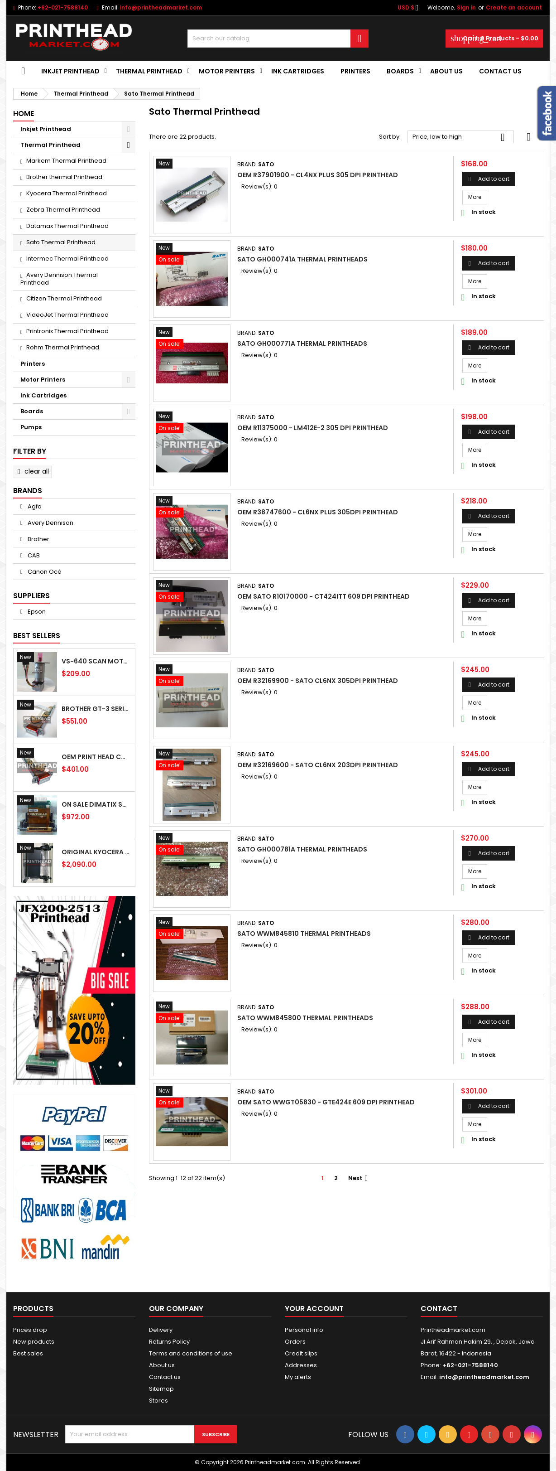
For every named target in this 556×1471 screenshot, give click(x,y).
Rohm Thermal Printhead (62, 347)
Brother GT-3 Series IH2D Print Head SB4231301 (96, 708)
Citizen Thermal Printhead (64, 298)
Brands (27, 490)
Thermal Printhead (149, 71)
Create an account (514, 7)
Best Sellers (36, 635)
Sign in (466, 7)
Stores (158, 1400)
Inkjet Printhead (70, 71)
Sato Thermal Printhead (61, 242)
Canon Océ (44, 571)
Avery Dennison (49, 522)
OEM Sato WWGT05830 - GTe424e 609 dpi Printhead (326, 1102)
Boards (400, 71)
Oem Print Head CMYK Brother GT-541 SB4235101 (96, 756)
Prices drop (30, 1330)
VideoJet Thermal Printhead (67, 314)
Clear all (32, 471)
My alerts (298, 1377)
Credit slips (301, 1353)
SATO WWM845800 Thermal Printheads (305, 1017)
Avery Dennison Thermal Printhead (59, 279)
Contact (439, 1308)
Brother (37, 539)
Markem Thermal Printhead (66, 160)
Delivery (161, 1330)
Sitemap (161, 1388)
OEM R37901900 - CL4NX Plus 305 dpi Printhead (317, 174)
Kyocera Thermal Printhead (66, 193)
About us (446, 71)
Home (23, 113)
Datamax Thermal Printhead (67, 226)
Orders (295, 1341)
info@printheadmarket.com (161, 7)
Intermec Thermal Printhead (67, 258)
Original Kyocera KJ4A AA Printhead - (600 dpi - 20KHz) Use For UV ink (96, 852)
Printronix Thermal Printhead (67, 331)
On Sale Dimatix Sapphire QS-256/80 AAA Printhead (96, 804)
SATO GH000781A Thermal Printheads (302, 849)
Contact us (165, 1377)
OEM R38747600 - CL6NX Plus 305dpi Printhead (317, 512)
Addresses (301, 1365)
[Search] (278, 38)
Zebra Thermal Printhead (63, 209)
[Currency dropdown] (411, 7)
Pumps (31, 427)
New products (33, 1341)
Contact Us (500, 71)
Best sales (28, 1353)
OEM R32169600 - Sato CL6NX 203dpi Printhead (317, 764)
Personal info (304, 1330)
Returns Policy (169, 1341)
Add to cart (488, 179)
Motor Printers (227, 71)
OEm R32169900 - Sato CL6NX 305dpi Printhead (317, 680)
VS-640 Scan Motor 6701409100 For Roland (96, 661)
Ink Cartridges (297, 71)
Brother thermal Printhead (64, 177)
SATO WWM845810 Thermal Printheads (304, 933)
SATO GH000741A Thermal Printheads (302, 259)
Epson (36, 611)
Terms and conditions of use (190, 1353)
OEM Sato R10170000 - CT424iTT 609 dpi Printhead (323, 596)
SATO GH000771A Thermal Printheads (302, 343)
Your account (314, 1308)
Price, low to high (460, 137)
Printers (355, 71)
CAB (33, 555)
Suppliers (31, 595)
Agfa (34, 506)
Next (359, 1178)
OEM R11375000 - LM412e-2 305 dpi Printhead (312, 427)
